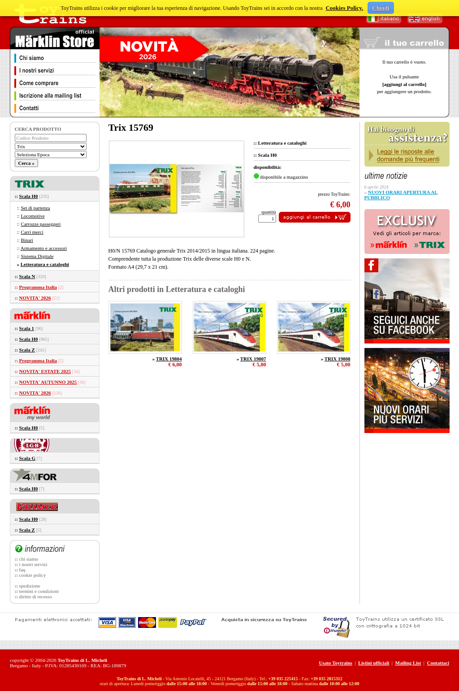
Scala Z (27, 349)
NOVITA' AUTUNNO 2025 (48, 382)
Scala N (27, 276)
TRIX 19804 (169, 358)
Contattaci (438, 662)
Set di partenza (35, 207)
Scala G (27, 458)
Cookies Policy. (344, 7)
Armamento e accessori (44, 248)
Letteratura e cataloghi (45, 264)
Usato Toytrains (335, 662)
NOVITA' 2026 (35, 297)
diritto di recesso (35, 596)
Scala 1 (26, 328)
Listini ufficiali (373, 662)
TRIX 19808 (338, 358)
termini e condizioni (39, 591)
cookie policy (32, 575)
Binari (27, 240)
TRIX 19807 (253, 358)
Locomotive (32, 216)
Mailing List (408, 662)
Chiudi (380, 7)
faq (22, 569)
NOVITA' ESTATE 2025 (45, 371)
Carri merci (32, 232)
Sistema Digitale (37, 256)
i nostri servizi (33, 564)
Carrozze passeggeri (41, 224)
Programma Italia (38, 287)
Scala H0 (28, 196)
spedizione (29, 585)
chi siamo (28, 559)
